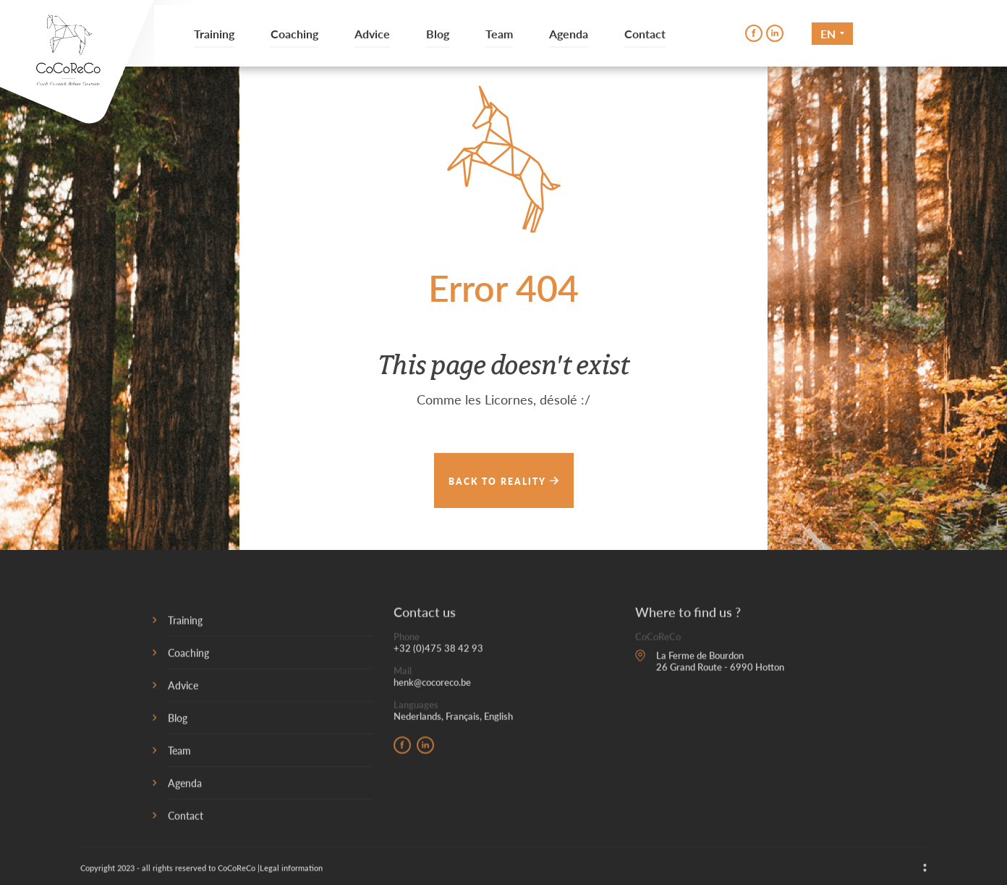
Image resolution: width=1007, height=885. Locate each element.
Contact (645, 34)
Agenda (568, 34)
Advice (372, 34)
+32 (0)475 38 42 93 (438, 651)
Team (499, 34)
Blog (437, 34)
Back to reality (504, 481)
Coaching (294, 34)
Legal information (291, 871)
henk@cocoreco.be (432, 685)
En (828, 34)
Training (214, 34)
